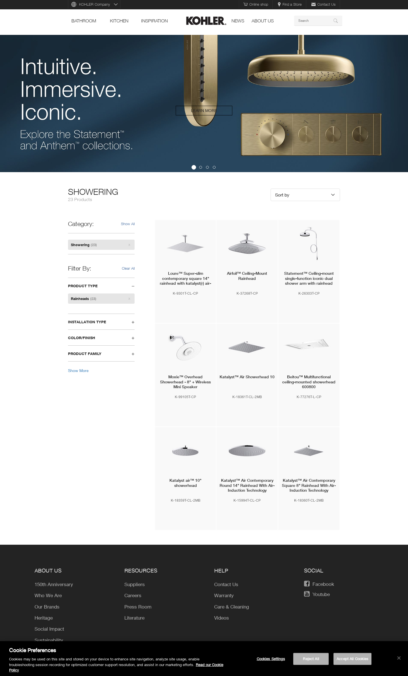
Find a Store (290, 4)
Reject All (311, 660)
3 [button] (207, 167)
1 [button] (194, 167)
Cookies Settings (271, 660)
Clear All (128, 268)
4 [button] (214, 167)
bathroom (83, 20)
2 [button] (200, 167)
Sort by (282, 194)
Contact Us (323, 4)
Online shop (255, 4)
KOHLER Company (94, 4)
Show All (128, 223)
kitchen (119, 20)
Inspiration (154, 20)
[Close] (399, 659)
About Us (263, 20)
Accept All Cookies (352, 660)
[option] (204, 103)
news (237, 20)
